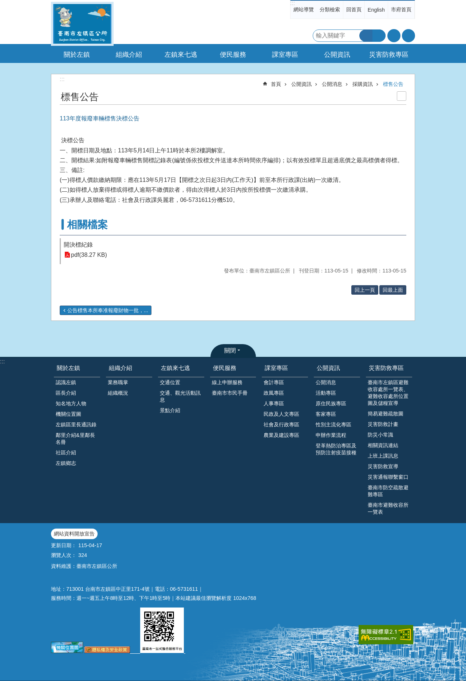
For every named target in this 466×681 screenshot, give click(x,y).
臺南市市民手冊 (230, 393)
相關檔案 (87, 224)
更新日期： (63, 545)
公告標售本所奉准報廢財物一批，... (107, 310)
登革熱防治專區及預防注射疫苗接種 (336, 449)
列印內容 (401, 96)
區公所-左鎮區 (82, 24)
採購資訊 (362, 84)
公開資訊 (301, 84)
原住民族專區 (331, 403)
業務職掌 (118, 382)
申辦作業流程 (331, 435)
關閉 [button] (230, 350)
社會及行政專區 (281, 424)
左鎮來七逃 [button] (181, 54)
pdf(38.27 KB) (89, 255)
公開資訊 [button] (337, 54)
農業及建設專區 (281, 435)
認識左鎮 (66, 382)
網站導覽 (303, 9)
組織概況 (118, 393)
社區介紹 (66, 452)
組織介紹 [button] (129, 54)
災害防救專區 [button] (388, 54)
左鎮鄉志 (66, 463)
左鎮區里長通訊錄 (76, 424)
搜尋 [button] (365, 35)
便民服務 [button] (233, 54)
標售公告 (393, 84)
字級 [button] (393, 35)
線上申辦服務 (227, 382)
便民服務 (224, 368)
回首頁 (354, 9)
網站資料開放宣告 (74, 534)
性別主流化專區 (333, 424)
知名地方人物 (71, 403)
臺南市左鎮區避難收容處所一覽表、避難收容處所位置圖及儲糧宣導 (388, 392)
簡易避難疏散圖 (385, 414)
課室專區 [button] (285, 54)
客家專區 (326, 414)
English (376, 10)
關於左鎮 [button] (77, 54)
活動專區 (326, 393)
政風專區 (274, 393)
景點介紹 (170, 410)
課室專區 (276, 368)
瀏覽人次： (63, 555)
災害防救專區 (386, 368)
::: (292, 3)
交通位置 (170, 382)
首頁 (276, 84)
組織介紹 (120, 368)
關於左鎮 (68, 368)
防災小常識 (380, 435)
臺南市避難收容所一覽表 (388, 508)
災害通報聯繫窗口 (388, 477)
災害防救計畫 (383, 424)
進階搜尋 (379, 35)
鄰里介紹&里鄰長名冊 (75, 438)
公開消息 (332, 84)
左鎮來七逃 (175, 368)
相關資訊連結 (383, 445)
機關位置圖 (68, 414)
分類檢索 (330, 9)
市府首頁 (401, 9)
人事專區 (274, 403)
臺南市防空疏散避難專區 (388, 491)
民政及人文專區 (281, 414)
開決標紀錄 (78, 245)
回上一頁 (365, 290)
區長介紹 (66, 393)
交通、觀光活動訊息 (180, 396)
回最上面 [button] (393, 290)
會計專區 (274, 382)
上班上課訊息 (383, 456)
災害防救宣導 (383, 466)
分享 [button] (408, 35)
